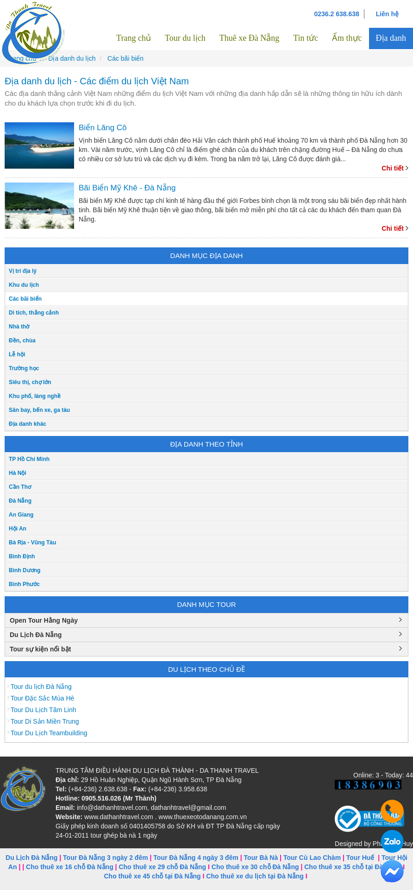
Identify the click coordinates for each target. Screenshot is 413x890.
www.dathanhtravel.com (118, 817)
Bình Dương (24, 570)
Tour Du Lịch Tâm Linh (43, 709)
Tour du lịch (185, 38)
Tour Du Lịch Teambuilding (49, 733)
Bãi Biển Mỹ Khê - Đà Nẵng (127, 187)
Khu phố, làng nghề (35, 396)
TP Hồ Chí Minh (29, 459)
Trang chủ (133, 38)
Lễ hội (17, 354)
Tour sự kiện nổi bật (40, 649)
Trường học (24, 368)
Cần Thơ (20, 487)
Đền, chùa (22, 340)
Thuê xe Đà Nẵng (249, 38)
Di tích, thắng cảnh (34, 312)
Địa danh (391, 38)
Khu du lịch (24, 285)
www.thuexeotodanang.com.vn (202, 817)
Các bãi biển (25, 299)
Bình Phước (24, 584)
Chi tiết (393, 168)
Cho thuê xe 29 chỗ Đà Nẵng (162, 867)
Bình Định (22, 556)
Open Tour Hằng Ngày (44, 620)
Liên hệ (387, 14)
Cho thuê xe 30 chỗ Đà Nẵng (255, 867)
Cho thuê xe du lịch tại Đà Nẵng (255, 876)
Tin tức (305, 38)
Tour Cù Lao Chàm (312, 857)
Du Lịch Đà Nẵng (36, 634)
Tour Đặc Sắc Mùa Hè (42, 698)
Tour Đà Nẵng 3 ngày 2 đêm (105, 857)
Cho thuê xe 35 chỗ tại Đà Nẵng (352, 867)
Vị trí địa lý (23, 271)
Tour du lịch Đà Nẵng (41, 686)
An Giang (21, 514)
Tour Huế (360, 857)
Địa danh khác (27, 424)
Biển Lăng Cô (103, 127)
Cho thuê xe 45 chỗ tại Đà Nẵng (152, 876)
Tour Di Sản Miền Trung (45, 721)
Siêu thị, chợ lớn (30, 382)
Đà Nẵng (20, 501)
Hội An (17, 528)
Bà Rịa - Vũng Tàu (32, 542)
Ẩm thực (347, 38)
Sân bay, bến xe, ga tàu (39, 410)
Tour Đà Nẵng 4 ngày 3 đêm (195, 857)
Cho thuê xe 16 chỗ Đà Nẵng (69, 867)
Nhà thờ (19, 326)
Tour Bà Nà (261, 857)
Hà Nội (17, 473)
